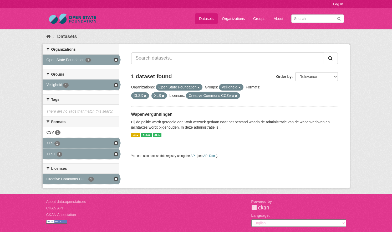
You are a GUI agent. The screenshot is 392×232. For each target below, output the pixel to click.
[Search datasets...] (227, 58)
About (278, 19)
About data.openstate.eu (66, 201)
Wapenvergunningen (152, 114)
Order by (284, 77)
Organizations (233, 19)
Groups (259, 19)
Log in (338, 4)
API (193, 156)
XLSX (146, 134)
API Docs (209, 156)
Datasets (206, 19)
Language (260, 215)
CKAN (260, 207)
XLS (157, 134)
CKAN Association (61, 215)
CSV (136, 134)
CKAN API (54, 208)
